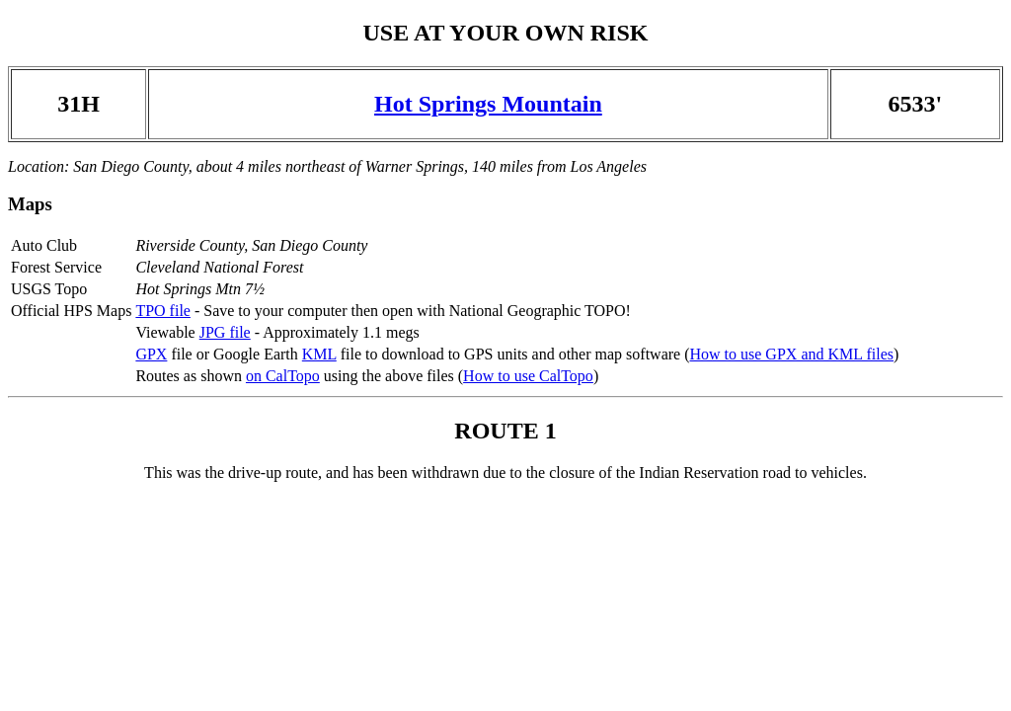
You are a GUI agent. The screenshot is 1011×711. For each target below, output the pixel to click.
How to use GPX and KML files (791, 354)
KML (319, 354)
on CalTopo (283, 375)
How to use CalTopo (528, 375)
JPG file (225, 332)
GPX (151, 354)
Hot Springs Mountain (488, 104)
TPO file (163, 310)
